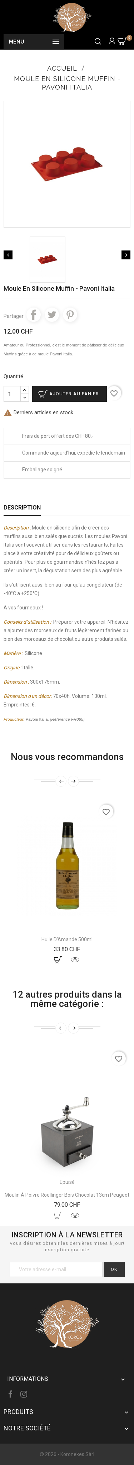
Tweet (52, 315)
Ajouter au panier (74, 393)
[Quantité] (12, 394)
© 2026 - (50, 1454)
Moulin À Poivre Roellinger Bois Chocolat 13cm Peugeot (67, 1195)
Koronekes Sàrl (77, 1454)
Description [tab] (22, 507)
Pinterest (70, 315)
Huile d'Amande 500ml (67, 939)
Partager (33, 315)
